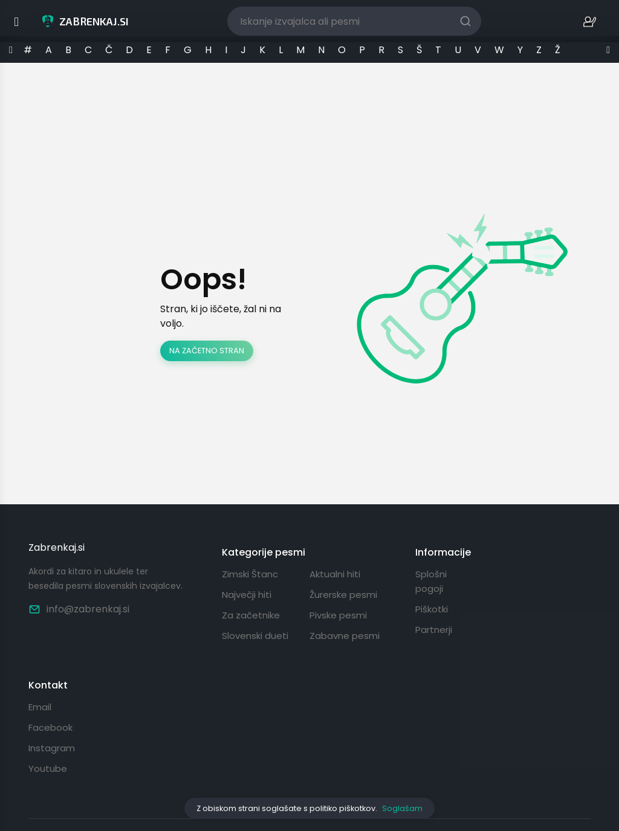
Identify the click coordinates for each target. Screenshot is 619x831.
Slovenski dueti (255, 635)
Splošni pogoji (431, 581)
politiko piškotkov (342, 808)
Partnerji (433, 629)
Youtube (47, 768)
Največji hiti (246, 594)
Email (39, 707)
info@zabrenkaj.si (78, 609)
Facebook (50, 727)
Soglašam (402, 808)
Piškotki (431, 609)
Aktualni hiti (335, 574)
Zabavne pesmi (345, 635)
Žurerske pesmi (343, 594)
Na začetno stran (206, 350)
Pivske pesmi (338, 615)
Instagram (51, 748)
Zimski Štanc (250, 574)
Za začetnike (251, 615)
